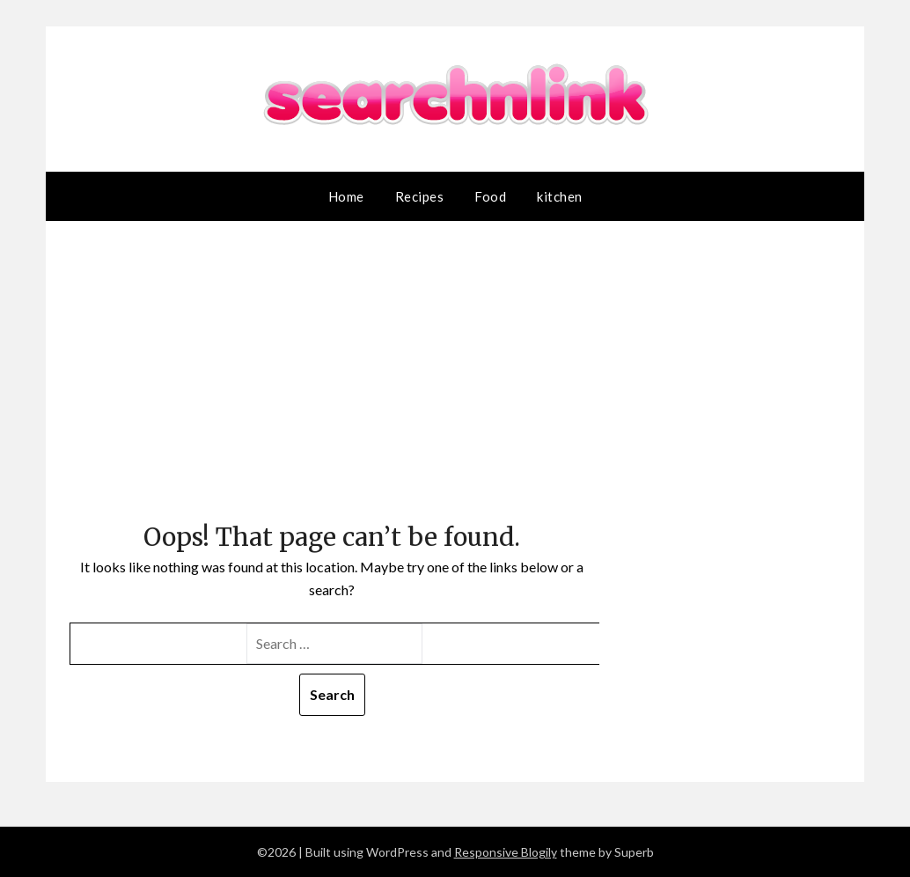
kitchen (560, 196)
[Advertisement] (332, 386)
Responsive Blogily (505, 851)
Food (490, 196)
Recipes (419, 196)
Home (346, 196)
